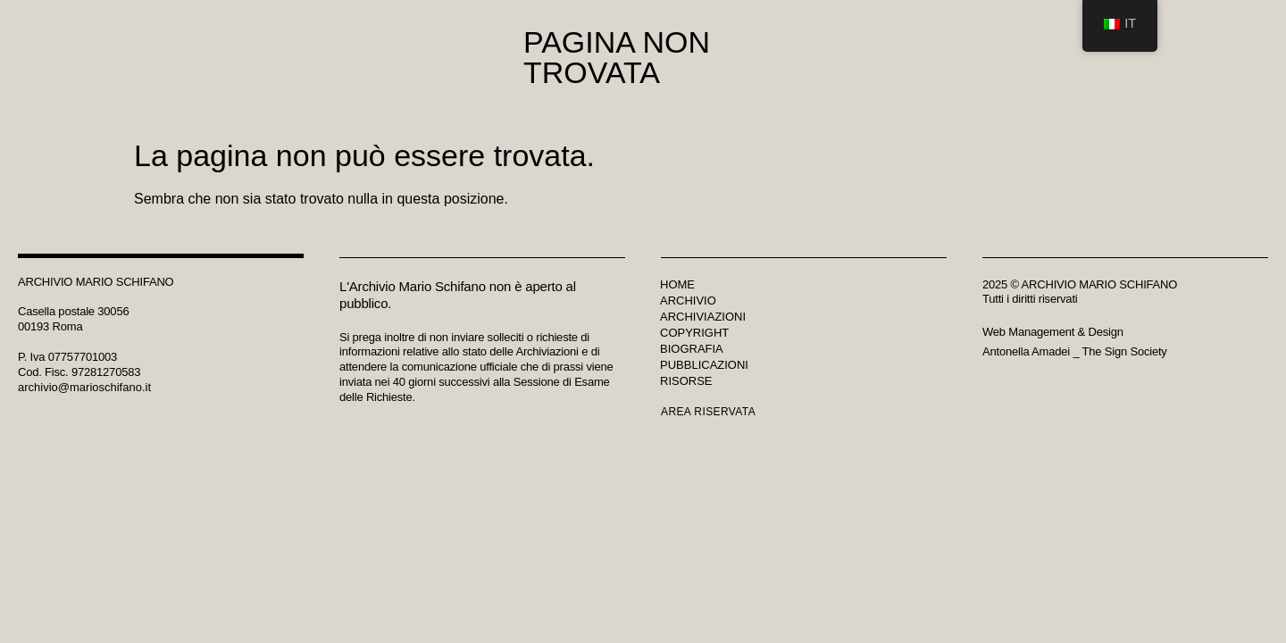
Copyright (694, 332)
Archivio (688, 300)
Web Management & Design (1052, 331)
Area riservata (708, 411)
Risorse (686, 381)
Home (677, 284)
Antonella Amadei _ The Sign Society (1074, 351)
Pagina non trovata (616, 57)
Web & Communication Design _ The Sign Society (416, 464)
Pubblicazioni (704, 365)
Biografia (691, 348)
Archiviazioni (703, 316)
